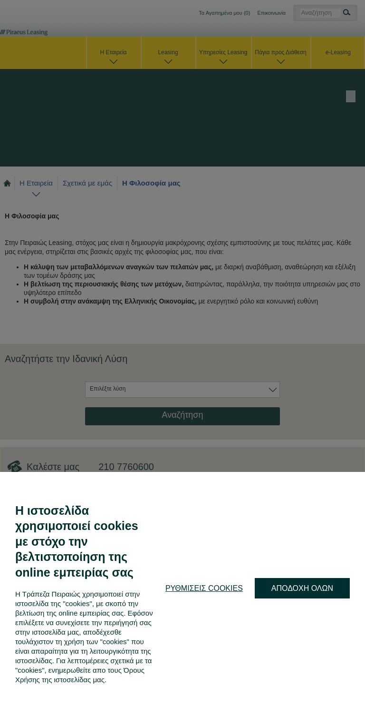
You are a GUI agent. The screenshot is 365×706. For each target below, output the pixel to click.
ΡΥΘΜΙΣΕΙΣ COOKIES (204, 588)
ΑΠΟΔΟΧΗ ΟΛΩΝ (302, 588)
